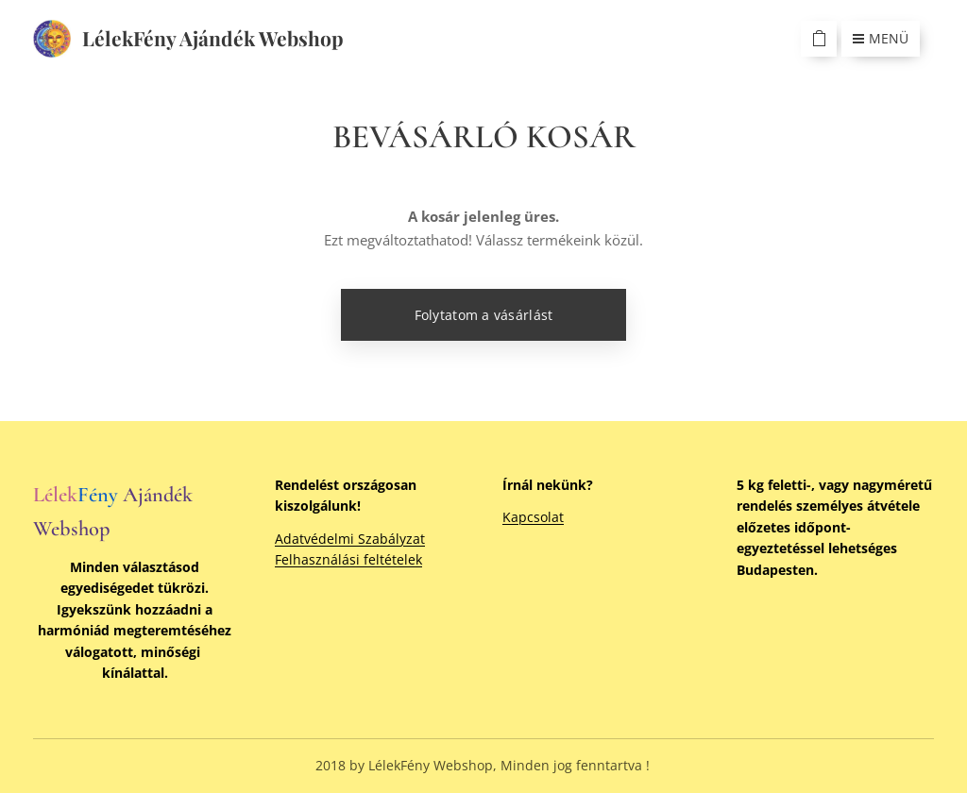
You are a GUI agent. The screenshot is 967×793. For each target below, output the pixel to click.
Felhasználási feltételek (348, 559)
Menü (880, 38)
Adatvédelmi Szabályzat (350, 539)
